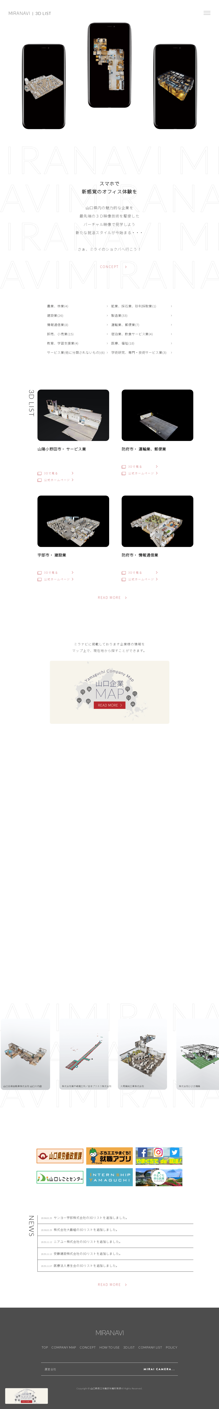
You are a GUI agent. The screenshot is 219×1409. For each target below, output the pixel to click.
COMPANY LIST (150, 1347)
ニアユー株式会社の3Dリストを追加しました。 (88, 1241)
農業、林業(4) (57, 306)
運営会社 (50, 1369)
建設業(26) (55, 315)
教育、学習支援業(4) (63, 343)
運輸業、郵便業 (152, 449)
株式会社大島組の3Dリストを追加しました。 (86, 1229)
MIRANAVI (19, 13)
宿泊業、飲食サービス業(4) (132, 334)
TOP (45, 1347)
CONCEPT (109, 266)
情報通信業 (148, 555)
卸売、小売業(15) (60, 334)
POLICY (171, 1347)
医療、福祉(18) (122, 343)
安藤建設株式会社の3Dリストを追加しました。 (88, 1253)
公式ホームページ (53, 480)
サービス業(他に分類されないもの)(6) (76, 352)
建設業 (60, 555)
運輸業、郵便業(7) (125, 324)
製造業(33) (119, 315)
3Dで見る (47, 473)
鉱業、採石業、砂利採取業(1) (133, 306)
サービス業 (76, 449)
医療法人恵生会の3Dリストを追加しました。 (86, 1265)
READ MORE (109, 597)
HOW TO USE (109, 1347)
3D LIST (43, 13)
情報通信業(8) (57, 324)
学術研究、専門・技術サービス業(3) (139, 352)
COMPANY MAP (63, 1347)
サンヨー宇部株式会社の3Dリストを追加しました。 (91, 1217)
